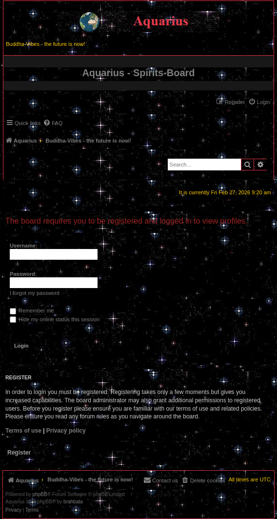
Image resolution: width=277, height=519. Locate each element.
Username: (24, 246)
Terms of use (23, 430)
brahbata (72, 501)
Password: (23, 274)
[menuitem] (259, 102)
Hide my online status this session (54, 319)
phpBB (40, 494)
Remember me (32, 310)
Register (19, 452)
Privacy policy (66, 430)
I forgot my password (34, 293)
